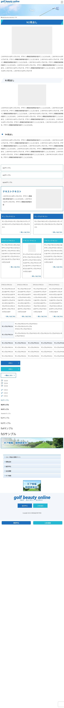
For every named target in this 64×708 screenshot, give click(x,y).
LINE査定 (40, 506)
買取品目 (8, 462)
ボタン (11, 363)
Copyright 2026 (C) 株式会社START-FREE (32, 513)
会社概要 (8, 471)
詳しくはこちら (25, 232)
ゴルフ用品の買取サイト (13, 457)
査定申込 (8, 466)
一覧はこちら (8, 375)
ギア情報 (8, 476)
